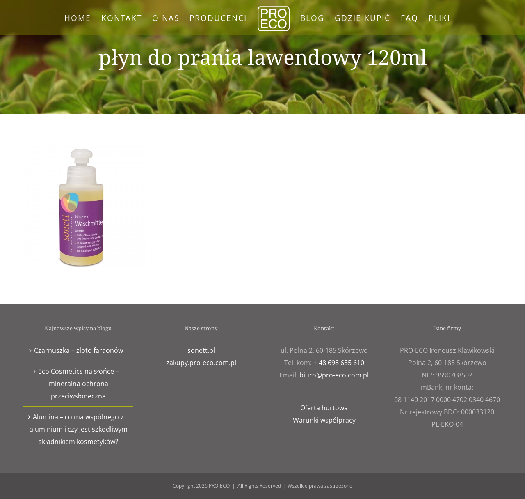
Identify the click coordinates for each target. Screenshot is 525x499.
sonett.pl (201, 350)
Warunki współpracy (324, 420)
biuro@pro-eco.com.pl (334, 374)
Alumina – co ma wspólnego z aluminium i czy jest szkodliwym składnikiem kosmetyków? (79, 429)
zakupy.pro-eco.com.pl (201, 362)
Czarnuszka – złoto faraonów (78, 350)
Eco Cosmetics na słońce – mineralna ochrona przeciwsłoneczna (78, 383)
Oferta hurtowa (324, 407)
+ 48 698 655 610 (338, 362)
